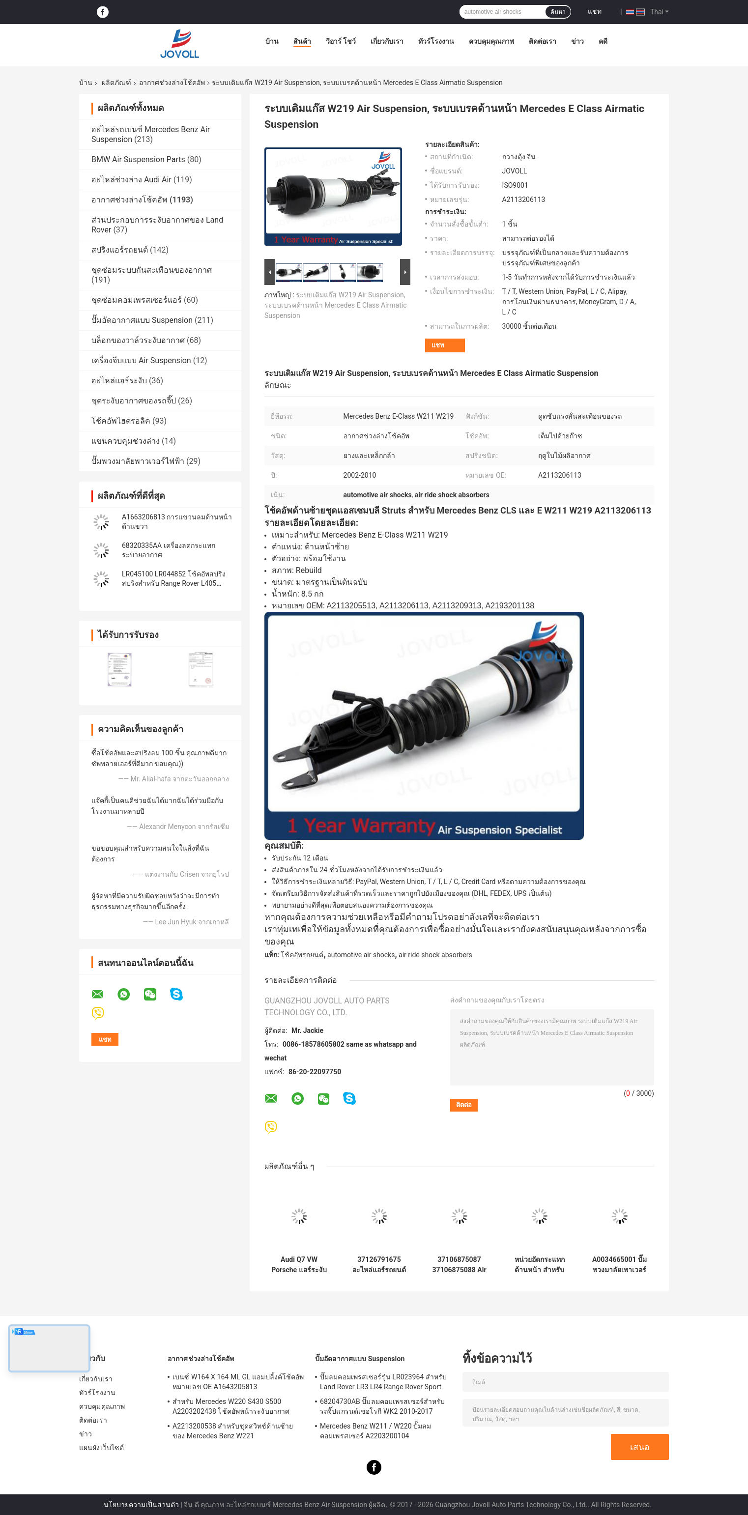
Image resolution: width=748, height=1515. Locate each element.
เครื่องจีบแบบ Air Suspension (141, 360)
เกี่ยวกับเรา (387, 41)
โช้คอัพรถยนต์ (302, 955)
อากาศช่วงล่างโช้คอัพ (172, 82)
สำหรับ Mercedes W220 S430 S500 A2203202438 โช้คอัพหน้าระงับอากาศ (231, 1406)
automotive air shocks (361, 955)
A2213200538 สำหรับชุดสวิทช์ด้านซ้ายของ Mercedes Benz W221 (233, 1431)
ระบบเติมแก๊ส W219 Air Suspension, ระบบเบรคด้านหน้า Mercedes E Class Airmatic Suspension (335, 305)
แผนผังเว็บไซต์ (101, 1448)
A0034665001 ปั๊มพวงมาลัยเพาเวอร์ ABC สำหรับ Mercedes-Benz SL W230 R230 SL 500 (619, 1265)
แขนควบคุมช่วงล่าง (125, 441)
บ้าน (272, 41)
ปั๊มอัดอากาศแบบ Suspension (142, 320)
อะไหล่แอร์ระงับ (119, 380)
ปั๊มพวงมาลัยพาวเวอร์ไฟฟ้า (137, 461)
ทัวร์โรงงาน (436, 41)
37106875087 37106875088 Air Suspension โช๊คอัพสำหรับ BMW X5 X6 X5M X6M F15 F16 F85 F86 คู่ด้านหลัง (460, 1265)
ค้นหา (558, 11)
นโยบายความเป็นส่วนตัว (141, 1505)
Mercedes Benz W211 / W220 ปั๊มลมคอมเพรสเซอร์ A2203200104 (376, 1431)
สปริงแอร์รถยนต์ (119, 250)
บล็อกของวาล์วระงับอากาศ (138, 340)
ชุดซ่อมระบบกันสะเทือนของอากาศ (151, 270)
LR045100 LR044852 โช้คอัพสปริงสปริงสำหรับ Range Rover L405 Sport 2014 (174, 583)
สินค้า (302, 41)
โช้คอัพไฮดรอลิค (120, 421)
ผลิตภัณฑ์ (116, 82)
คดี (603, 41)
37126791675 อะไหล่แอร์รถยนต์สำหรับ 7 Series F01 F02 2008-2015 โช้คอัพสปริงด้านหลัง (379, 1265)
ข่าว (577, 41)
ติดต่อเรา (542, 41)
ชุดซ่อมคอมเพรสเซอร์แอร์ (136, 300)
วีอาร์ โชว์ (341, 41)
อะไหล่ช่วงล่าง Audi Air (131, 179)
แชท (595, 11)
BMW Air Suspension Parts (138, 159)
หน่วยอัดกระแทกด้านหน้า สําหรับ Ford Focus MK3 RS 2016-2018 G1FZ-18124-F (539, 1265)
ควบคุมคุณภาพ (491, 41)
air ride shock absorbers (435, 955)
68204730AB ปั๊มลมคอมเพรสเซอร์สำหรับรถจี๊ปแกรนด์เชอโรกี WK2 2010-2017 (382, 1406)
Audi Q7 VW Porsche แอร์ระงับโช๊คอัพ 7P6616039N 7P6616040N (298, 1265)
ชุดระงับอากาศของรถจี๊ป (133, 400)
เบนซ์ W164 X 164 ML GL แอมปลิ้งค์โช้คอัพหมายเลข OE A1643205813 (238, 1382)
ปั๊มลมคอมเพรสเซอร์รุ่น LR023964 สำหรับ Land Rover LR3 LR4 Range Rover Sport (383, 1382)
